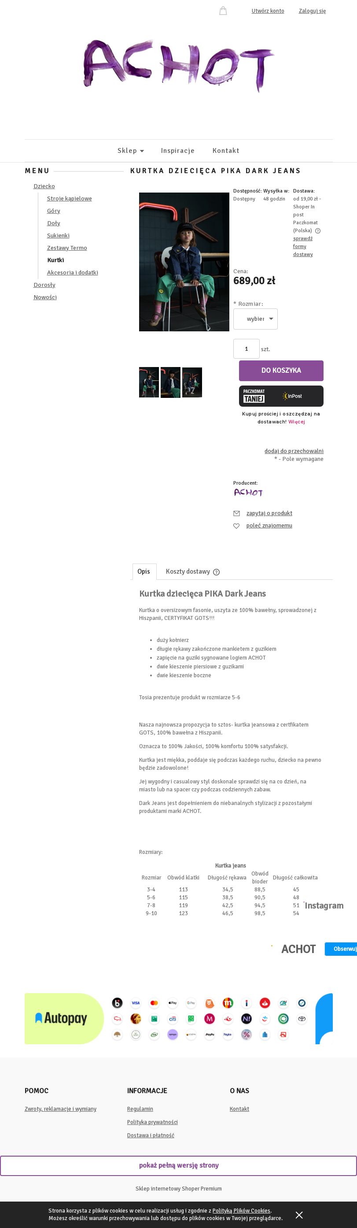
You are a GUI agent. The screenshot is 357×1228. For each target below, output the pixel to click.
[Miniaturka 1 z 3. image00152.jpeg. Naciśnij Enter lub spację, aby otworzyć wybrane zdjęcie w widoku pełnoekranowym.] (149, 382)
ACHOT (298, 949)
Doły (53, 223)
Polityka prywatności (152, 1122)
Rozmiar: (248, 304)
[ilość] (246, 349)
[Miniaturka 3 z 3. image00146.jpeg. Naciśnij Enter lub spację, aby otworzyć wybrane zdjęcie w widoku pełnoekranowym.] (192, 382)
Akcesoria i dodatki (72, 272)
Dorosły (44, 285)
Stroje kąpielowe (69, 198)
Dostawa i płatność (150, 1135)
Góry (53, 211)
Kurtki (55, 260)
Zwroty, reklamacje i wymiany (60, 1109)
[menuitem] (139, 151)
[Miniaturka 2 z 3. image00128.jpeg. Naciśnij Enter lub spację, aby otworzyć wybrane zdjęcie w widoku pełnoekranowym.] (170, 382)
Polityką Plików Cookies (241, 1210)
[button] (262, 513)
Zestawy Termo (67, 248)
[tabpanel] (231, 730)
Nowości (45, 297)
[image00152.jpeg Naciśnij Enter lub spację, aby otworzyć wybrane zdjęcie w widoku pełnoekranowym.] (184, 262)
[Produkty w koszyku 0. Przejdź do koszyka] (224, 10)
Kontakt (239, 1109)
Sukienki (58, 235)
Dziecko (44, 186)
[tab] (144, 571)
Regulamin (140, 1109)
